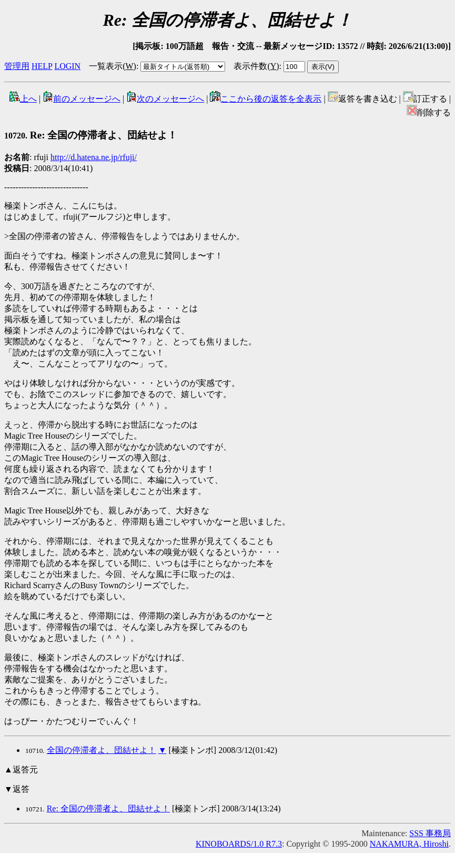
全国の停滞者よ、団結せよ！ (101, 750)
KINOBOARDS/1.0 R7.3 (239, 843)
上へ (23, 98)
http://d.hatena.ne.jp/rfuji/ (93, 157)
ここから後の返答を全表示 (265, 98)
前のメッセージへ (81, 98)
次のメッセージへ (165, 98)
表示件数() (256, 66)
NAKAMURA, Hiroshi (409, 843)
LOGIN (67, 66)
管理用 (16, 66)
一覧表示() (112, 66)
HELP (42, 66)
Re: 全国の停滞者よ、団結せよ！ (90, 135)
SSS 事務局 (430, 833)
